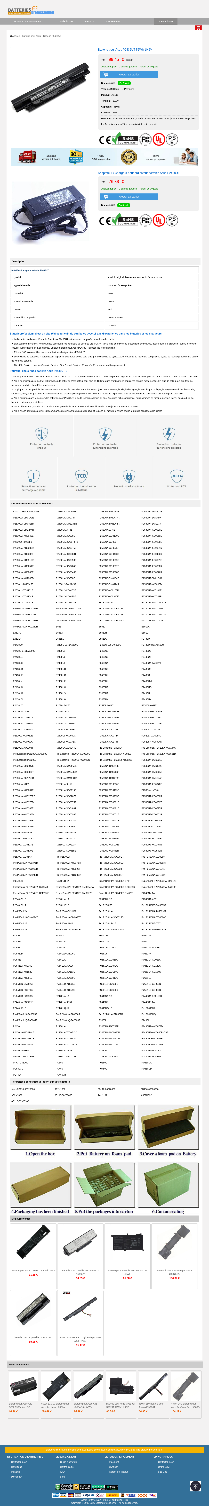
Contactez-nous (112, 21)
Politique (15, 1471)
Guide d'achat (66, 21)
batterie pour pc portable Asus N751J (33, 1337)
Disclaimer (16, 1476)
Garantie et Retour (118, 1471)
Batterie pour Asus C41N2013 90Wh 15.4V (33, 1270)
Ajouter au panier (129, 74)
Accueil (16, 36)
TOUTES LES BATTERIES (27, 21)
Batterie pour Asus (31, 36)
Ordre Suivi (88, 21)
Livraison (113, 1467)
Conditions (16, 1467)
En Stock (124, 83)
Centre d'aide (166, 21)
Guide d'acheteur (68, 1462)
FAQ (62, 1471)
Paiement (114, 1462)
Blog (62, 1476)
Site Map (162, 1471)
